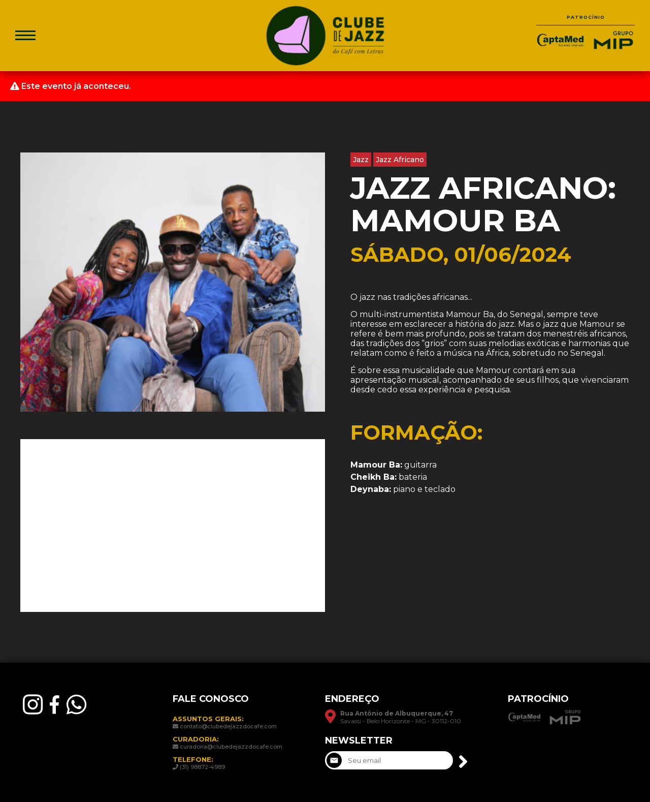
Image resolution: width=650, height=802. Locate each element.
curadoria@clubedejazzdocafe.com (231, 746)
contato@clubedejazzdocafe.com (228, 726)
